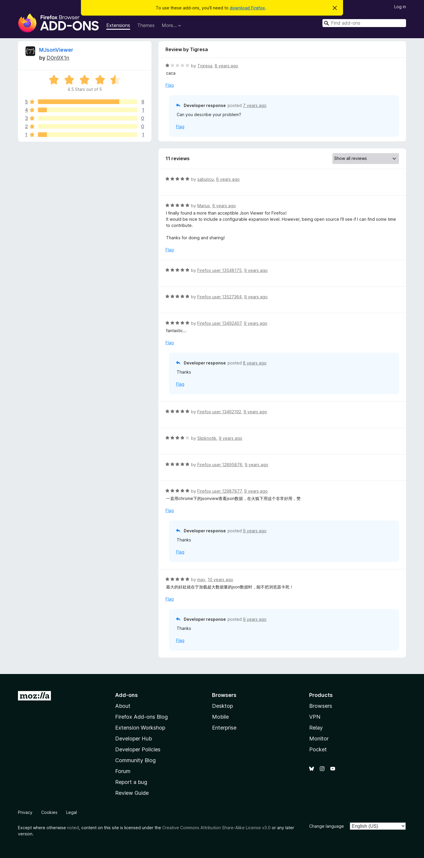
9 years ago (256, 270)
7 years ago (254, 105)
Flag (169, 85)
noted (73, 827)
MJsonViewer (56, 50)
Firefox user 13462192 (219, 411)
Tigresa (204, 65)
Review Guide (132, 793)
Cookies (49, 812)
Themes (146, 25)
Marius (203, 205)
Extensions (118, 25)
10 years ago (220, 579)
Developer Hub (133, 738)
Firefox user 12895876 (219, 464)
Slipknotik (206, 438)
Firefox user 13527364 (219, 296)
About (122, 706)
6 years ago (228, 179)
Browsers (320, 706)
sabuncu (205, 179)
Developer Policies (137, 749)
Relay (316, 728)
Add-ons (126, 695)
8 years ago (226, 65)
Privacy (25, 812)
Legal (71, 812)
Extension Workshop (140, 728)
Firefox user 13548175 (219, 270)
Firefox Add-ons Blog (141, 717)
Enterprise (224, 728)
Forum (122, 771)
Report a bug (131, 782)
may (201, 579)
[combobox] (364, 23)
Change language (326, 826)
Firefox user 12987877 (219, 491)
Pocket (318, 749)
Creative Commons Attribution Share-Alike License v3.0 (216, 827)
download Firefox (247, 7)
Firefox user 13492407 (219, 323)
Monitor (319, 738)
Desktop (222, 706)
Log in (400, 6)
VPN (314, 717)
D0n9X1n (58, 58)
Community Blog (135, 760)
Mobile (220, 717)
